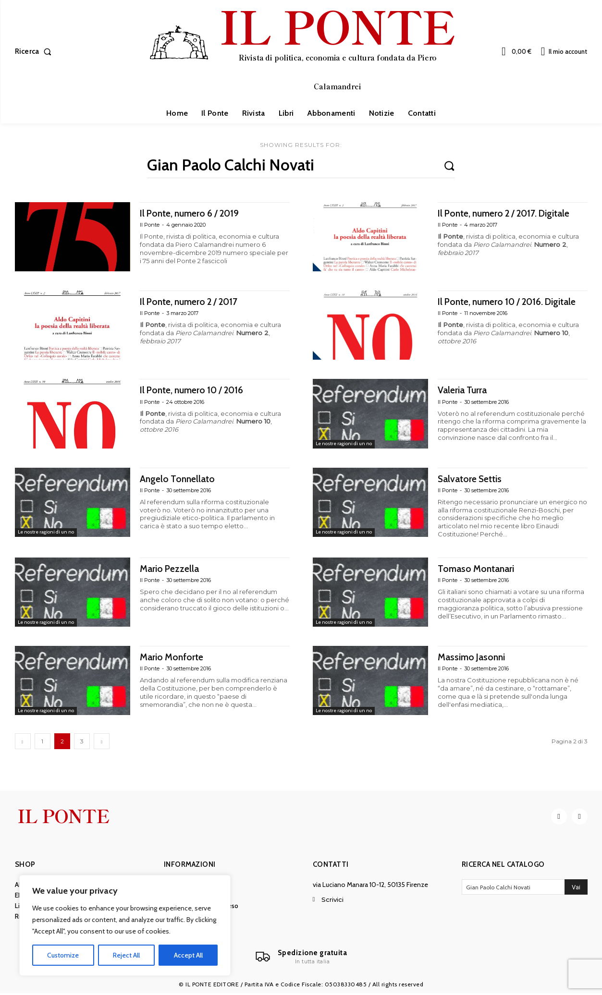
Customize (63, 955)
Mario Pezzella (172, 568)
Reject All (126, 955)
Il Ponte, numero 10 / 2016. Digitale (496, 307)
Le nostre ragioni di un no (346, 443)
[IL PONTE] (302, 50)
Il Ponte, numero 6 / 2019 (195, 213)
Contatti (331, 866)
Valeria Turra (465, 390)
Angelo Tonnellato (180, 479)
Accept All (188, 955)
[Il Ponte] (301, 958)
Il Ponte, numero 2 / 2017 (195, 302)
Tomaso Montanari (479, 568)
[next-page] (102, 742)
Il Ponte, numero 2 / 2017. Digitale (512, 213)
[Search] (449, 165)
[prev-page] (23, 742)
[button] (35, 51)
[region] (125, 925)
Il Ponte (150, 225)
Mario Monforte (174, 657)
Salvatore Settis (472, 479)
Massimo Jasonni (474, 657)
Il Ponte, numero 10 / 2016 (198, 390)
